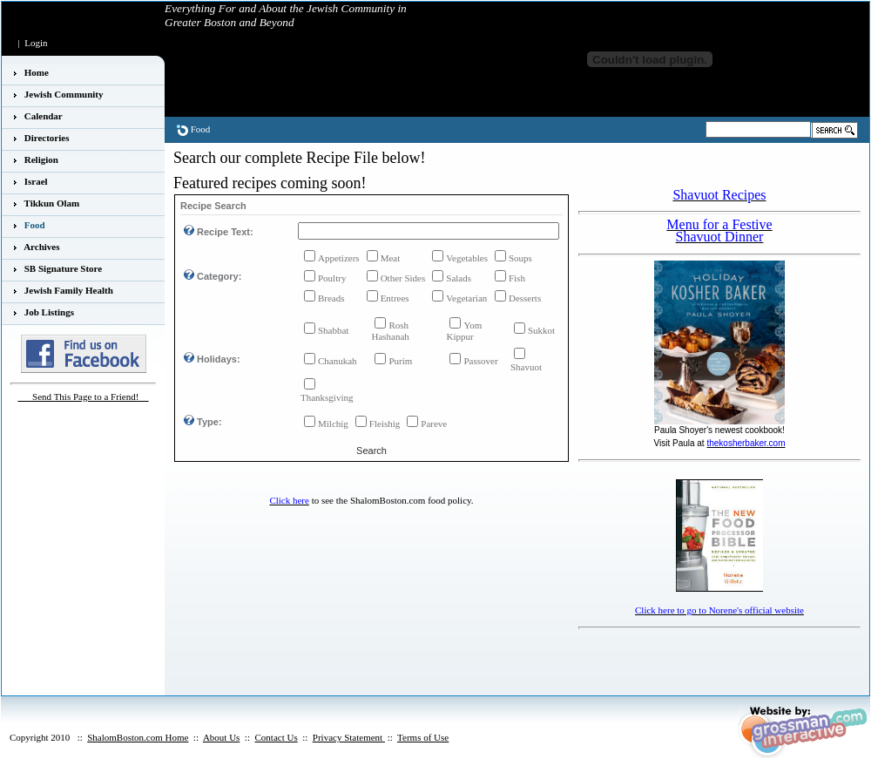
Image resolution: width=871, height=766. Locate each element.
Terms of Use (423, 737)
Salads (458, 278)
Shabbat (333, 330)
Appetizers (339, 258)
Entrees (395, 298)
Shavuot (526, 367)
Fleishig (384, 423)
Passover (480, 361)
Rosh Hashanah (389, 331)
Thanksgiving (327, 397)
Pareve (434, 423)
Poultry (332, 278)
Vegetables (467, 258)
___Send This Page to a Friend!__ (83, 396)
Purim (400, 361)
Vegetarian (466, 298)
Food (201, 129)
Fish (517, 278)
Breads (331, 298)
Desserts (525, 298)
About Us (221, 737)
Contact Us (275, 737)
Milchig (333, 423)
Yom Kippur (464, 331)
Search (371, 450)
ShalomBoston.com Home (137, 737)
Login (35, 42)
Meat (391, 258)
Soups (520, 258)
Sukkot (541, 330)
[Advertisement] (680, 660)
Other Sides (403, 278)
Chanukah (337, 361)
